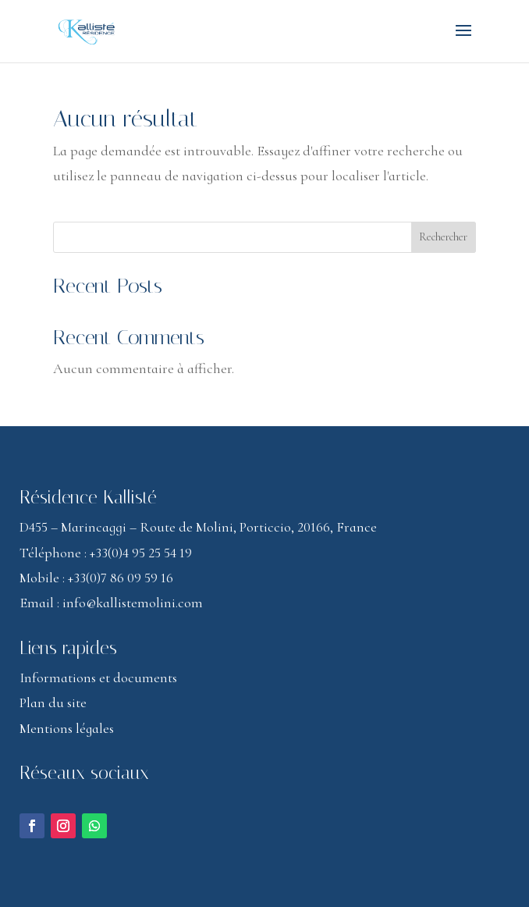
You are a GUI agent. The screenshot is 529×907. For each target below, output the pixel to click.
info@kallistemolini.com (132, 602)
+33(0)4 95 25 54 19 (141, 552)
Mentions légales (67, 728)
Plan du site (53, 702)
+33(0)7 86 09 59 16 (120, 577)
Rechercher (443, 237)
